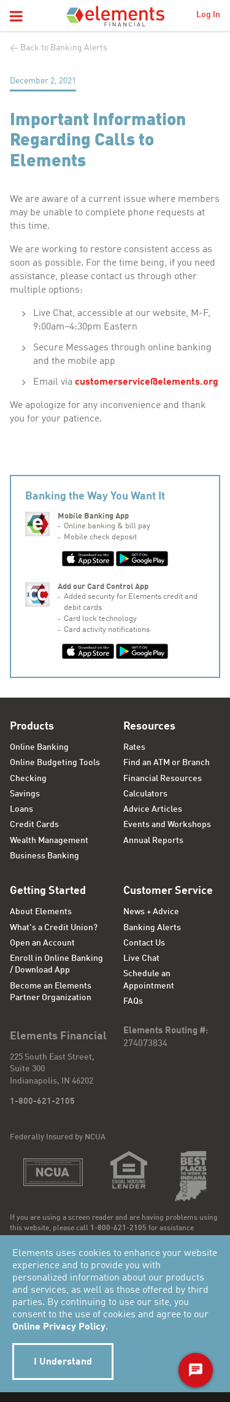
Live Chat (141, 958)
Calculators (145, 794)
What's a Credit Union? (54, 927)
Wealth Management (49, 840)
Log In (208, 14)
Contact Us (144, 943)
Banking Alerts (152, 927)
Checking (28, 778)
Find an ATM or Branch (166, 762)
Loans (21, 809)
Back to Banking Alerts (63, 48)
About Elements (41, 911)
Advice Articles (152, 809)
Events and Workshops (167, 824)
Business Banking (44, 856)
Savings (25, 794)
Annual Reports (153, 840)
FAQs (133, 1001)
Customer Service (168, 890)
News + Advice (151, 911)
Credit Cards (34, 824)
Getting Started (48, 890)
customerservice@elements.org (146, 382)
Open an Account (42, 943)
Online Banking (39, 747)
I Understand (63, 1362)
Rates (134, 747)
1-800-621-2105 (42, 1101)
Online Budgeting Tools (55, 762)
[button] (16, 17)
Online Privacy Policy (58, 1327)
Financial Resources (162, 778)
